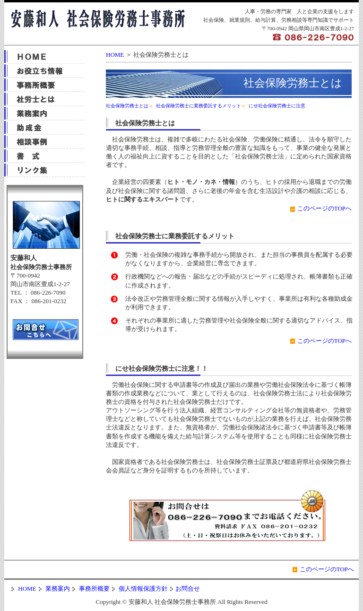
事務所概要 (94, 588)
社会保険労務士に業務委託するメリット (198, 105)
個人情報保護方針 (142, 588)
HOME (115, 54)
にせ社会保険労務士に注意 (277, 105)
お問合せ (187, 588)
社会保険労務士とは (127, 105)
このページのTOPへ (324, 208)
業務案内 (57, 588)
